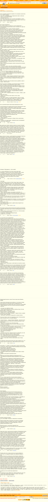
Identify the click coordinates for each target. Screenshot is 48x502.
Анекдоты (2, 0)
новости (14, 498)
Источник (14, 178)
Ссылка (8, 133)
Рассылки (21, 1)
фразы (10, 495)
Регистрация (46, 1)
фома (14, 122)
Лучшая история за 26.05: (5, 482)
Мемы (13, 0)
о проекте (9, 498)
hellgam (14, 205)
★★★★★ (23, 178)
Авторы (35, 0)
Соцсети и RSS (25, 1)
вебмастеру (11, 498)
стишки (13, 495)
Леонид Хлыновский (15, 215)
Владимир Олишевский (19, 178)
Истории (8, 0)
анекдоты (4, 495)
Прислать (40, 0)
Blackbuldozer (14, 450)
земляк (14, 284)
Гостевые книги (29, 1)
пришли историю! (45, 495)
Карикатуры (29, 0)
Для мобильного (18, 1)
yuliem (13, 154)
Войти (43, 1)
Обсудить (8, 122)
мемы (8, 495)
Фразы (19, 0)
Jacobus (14, 428)
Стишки (24, 0)
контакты (6, 498)
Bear (13, 270)
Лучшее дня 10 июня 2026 (3, 1)
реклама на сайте (2, 498)
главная (1, 495)
